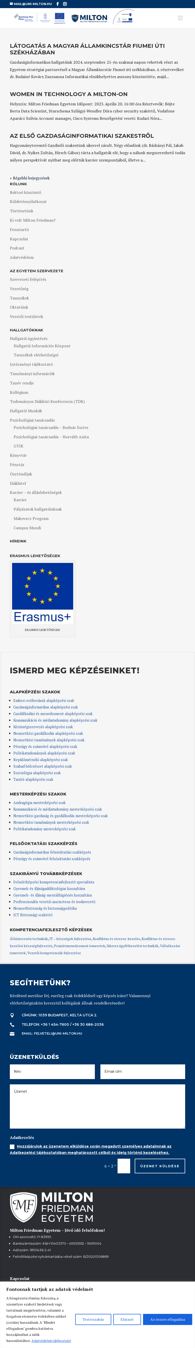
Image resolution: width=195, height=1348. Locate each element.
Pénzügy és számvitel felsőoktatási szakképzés (51, 858)
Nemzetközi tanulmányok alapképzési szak (49, 740)
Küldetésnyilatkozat (28, 201)
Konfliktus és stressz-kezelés (116, 938)
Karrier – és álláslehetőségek (36, 492)
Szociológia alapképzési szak (37, 772)
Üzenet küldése (160, 1166)
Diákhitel (18, 483)
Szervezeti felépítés (28, 279)
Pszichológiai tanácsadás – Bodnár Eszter (51, 427)
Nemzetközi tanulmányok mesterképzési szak (51, 822)
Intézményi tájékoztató (31, 364)
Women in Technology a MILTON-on (69, 94)
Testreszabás (93, 1319)
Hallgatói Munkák (26, 411)
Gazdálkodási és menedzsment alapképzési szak (53, 713)
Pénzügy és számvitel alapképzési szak (45, 746)
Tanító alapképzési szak (33, 779)
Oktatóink (19, 307)
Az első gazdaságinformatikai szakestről (82, 135)
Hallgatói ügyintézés (28, 338)
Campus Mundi (27, 528)
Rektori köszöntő (25, 192)
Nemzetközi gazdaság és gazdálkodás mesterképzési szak (60, 815)
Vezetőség (19, 288)
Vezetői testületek (26, 316)
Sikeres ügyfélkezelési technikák (132, 945)
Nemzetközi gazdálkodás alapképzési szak (48, 733)
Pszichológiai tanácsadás (32, 420)
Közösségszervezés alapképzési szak (43, 726)
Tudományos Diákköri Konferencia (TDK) (47, 401)
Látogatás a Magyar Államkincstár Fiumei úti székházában (87, 49)
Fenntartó (19, 229)
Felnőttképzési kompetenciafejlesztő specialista (53, 882)
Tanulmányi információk (32, 373)
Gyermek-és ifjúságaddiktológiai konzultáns (49, 888)
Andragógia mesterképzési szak (39, 802)
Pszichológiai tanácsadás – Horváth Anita (51, 437)
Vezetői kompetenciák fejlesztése (54, 952)
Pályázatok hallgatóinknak (38, 509)
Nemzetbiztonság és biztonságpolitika (45, 908)
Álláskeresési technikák (29, 938)
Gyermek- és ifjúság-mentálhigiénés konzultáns (52, 895)
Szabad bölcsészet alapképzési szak (42, 766)
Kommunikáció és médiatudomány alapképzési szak (55, 720)
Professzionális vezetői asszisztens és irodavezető (54, 901)
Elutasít (127, 1319)
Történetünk (21, 211)
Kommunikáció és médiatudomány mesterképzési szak (57, 809)
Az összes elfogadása (167, 1319)
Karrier (20, 499)
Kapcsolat (19, 239)
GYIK (18, 446)
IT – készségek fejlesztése (70, 938)
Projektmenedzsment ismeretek (79, 945)
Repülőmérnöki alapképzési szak (40, 759)
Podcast (17, 248)
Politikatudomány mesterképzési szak (44, 829)
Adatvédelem (22, 257)
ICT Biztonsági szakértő (32, 914)
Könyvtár (18, 455)
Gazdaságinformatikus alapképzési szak (45, 707)
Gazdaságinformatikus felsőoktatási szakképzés (52, 852)
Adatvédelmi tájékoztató (51, 1340)
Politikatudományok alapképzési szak (44, 753)
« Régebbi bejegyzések (30, 178)
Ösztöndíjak (21, 474)
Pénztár (17, 464)
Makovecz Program (31, 518)
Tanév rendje (22, 383)
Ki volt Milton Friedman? (32, 220)
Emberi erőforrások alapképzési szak (43, 700)
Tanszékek (19, 298)
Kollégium (19, 392)
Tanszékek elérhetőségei (36, 355)
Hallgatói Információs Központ (42, 346)
